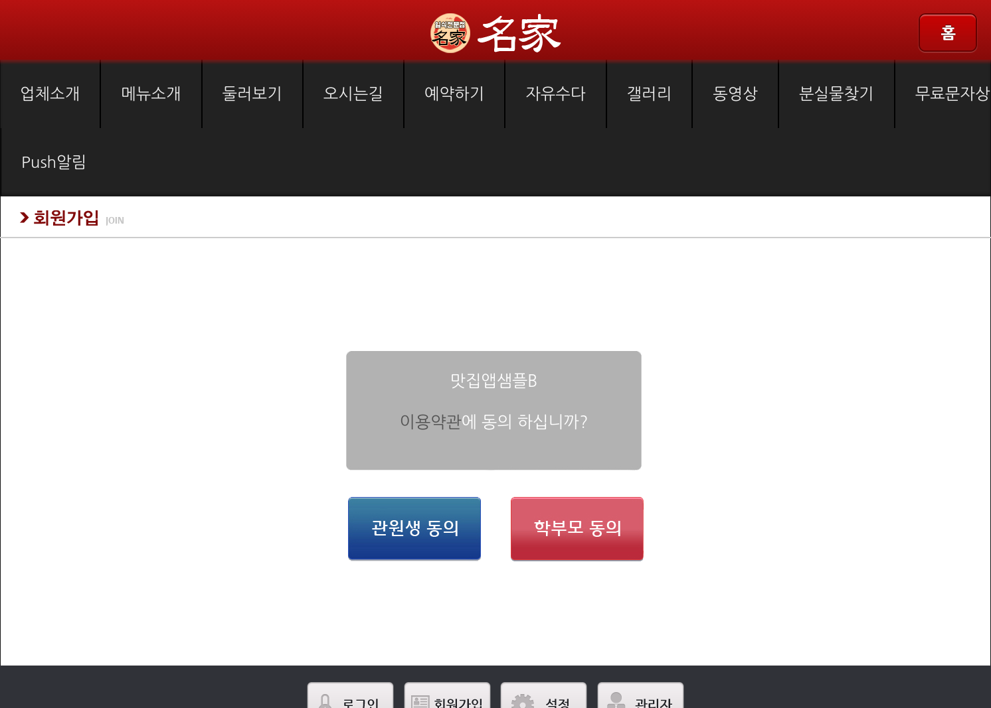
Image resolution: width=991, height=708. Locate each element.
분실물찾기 (836, 94)
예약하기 (454, 94)
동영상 (735, 94)
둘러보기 (252, 94)
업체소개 (50, 94)
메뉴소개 (151, 94)
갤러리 (649, 94)
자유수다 (555, 94)
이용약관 (431, 422)
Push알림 (53, 162)
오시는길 (353, 94)
